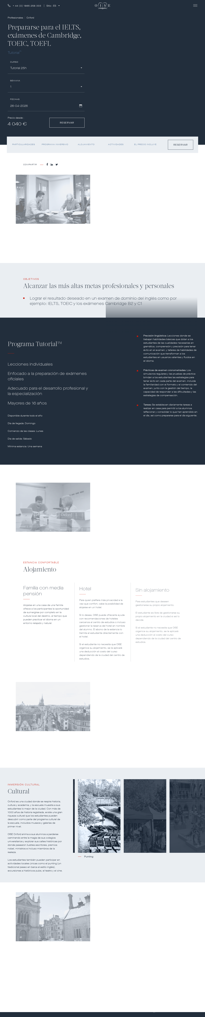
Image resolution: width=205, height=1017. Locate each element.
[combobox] (46, 68)
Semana (15, 80)
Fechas (15, 99)
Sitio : (51, 5)
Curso (14, 62)
